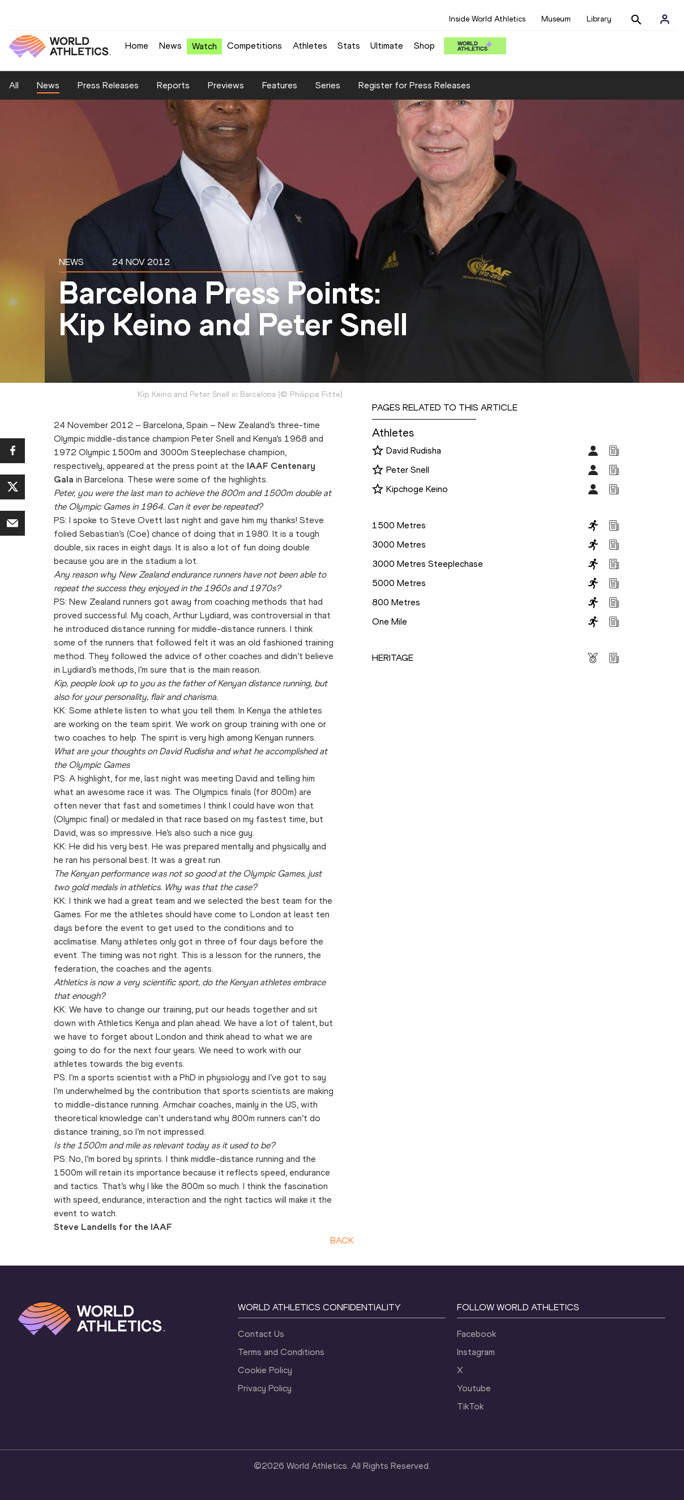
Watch (204, 46)
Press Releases (108, 85)
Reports (173, 85)
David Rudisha (413, 450)
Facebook (476, 1333)
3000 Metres (399, 544)
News (170, 45)
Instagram (476, 1352)
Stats (348, 45)
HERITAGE (392, 657)
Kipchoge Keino (417, 489)
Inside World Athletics (487, 19)
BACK (342, 1240)
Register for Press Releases (414, 85)
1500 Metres (399, 525)
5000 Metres (399, 583)
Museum (556, 19)
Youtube (474, 1388)
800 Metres (396, 602)
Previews (226, 85)
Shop (424, 45)
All (14, 85)
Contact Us (261, 1333)
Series (327, 85)
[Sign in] (665, 19)
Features (279, 85)
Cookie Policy (265, 1370)
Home (136, 45)
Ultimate (386, 45)
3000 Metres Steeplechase (427, 563)
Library (599, 19)
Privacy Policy (265, 1388)
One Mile (389, 621)
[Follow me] (377, 451)
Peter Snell (407, 469)
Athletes (310, 45)
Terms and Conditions (281, 1352)
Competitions (254, 45)
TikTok (470, 1406)
